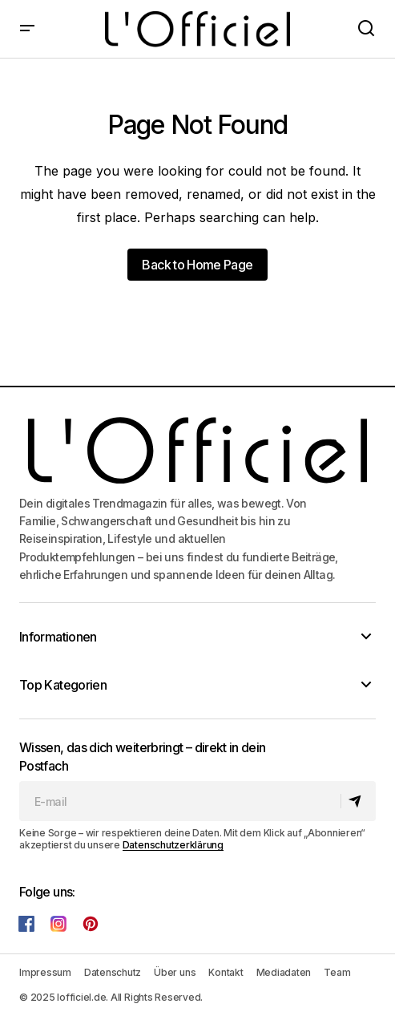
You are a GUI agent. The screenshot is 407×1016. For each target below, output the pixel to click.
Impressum (45, 972)
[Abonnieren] (358, 801)
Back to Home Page (197, 265)
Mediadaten (284, 972)
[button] (27, 29)
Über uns (174, 972)
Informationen (58, 637)
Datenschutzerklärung (173, 845)
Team (337, 972)
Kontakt (225, 972)
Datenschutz (112, 972)
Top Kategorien (63, 685)
